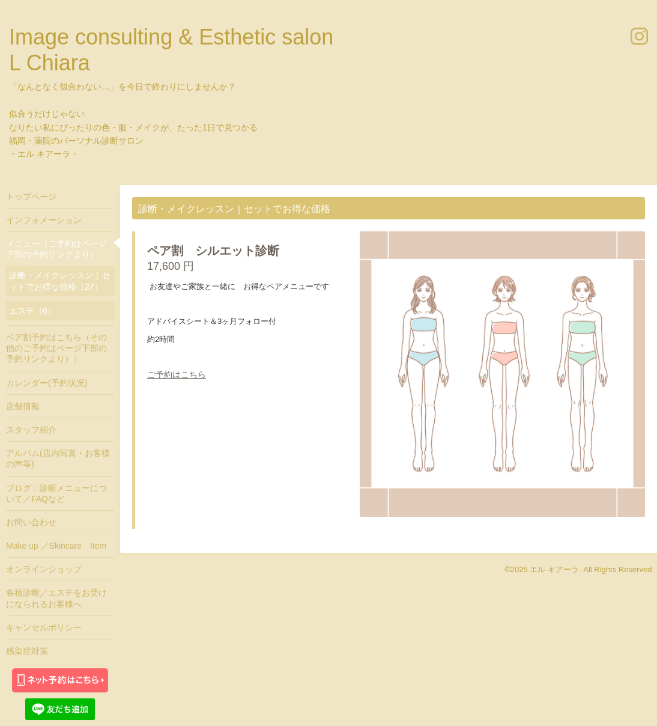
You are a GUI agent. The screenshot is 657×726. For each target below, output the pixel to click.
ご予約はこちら (176, 374)
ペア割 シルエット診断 (213, 250)
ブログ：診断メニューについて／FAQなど (56, 493)
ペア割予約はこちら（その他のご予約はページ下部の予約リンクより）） (56, 348)
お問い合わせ (31, 522)
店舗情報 (23, 406)
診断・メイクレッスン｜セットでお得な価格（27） (59, 280)
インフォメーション (44, 220)
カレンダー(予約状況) (46, 383)
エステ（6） (32, 311)
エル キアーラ (554, 569)
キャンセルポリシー (44, 627)
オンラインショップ (44, 569)
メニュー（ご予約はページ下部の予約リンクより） (56, 249)
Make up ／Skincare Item (56, 546)
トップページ (31, 196)
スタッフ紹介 (31, 430)
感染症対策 (27, 651)
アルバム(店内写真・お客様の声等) (58, 458)
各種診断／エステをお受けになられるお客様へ (56, 598)
